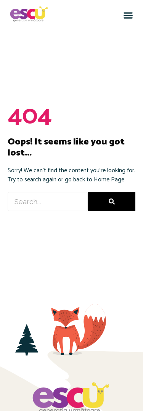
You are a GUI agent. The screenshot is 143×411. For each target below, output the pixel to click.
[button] (128, 15)
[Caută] (111, 201)
